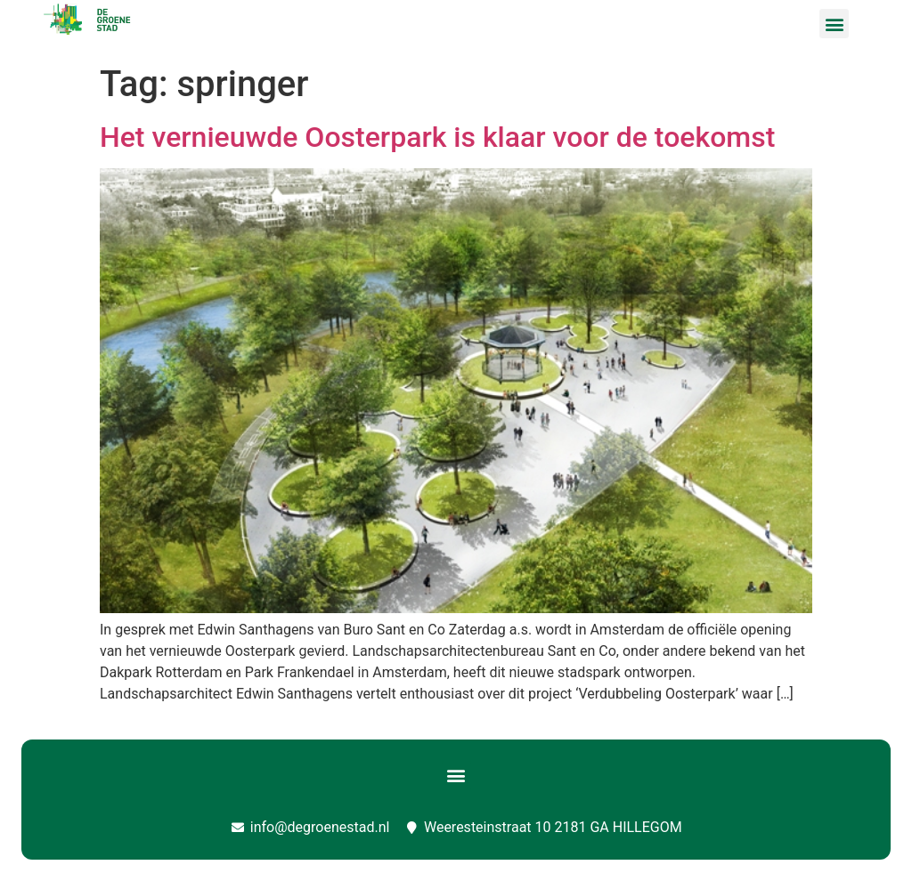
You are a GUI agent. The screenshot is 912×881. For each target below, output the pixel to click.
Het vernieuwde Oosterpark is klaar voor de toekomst (437, 137)
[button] (834, 23)
